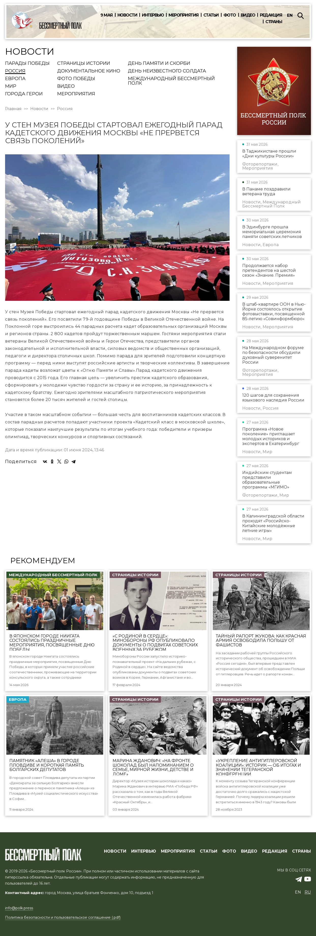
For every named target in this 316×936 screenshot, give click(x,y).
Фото (229, 15)
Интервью (153, 15)
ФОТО (229, 851)
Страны (273, 22)
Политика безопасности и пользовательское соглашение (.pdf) (63, 917)
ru (308, 892)
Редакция (271, 15)
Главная (13, 109)
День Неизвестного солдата (167, 71)
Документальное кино (88, 71)
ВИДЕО (249, 851)
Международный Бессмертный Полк (171, 81)
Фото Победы (76, 78)
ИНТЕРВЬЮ (143, 851)
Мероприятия (184, 15)
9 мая (106, 15)
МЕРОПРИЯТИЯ (178, 851)
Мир (10, 86)
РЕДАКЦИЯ (274, 851)
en (290, 15)
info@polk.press (19, 908)
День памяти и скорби (159, 63)
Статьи (211, 15)
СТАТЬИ (208, 851)
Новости (127, 15)
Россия (15, 71)
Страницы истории (83, 63)
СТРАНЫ (301, 851)
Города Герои (24, 94)
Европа (15, 78)
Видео (248, 15)
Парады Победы (27, 63)
